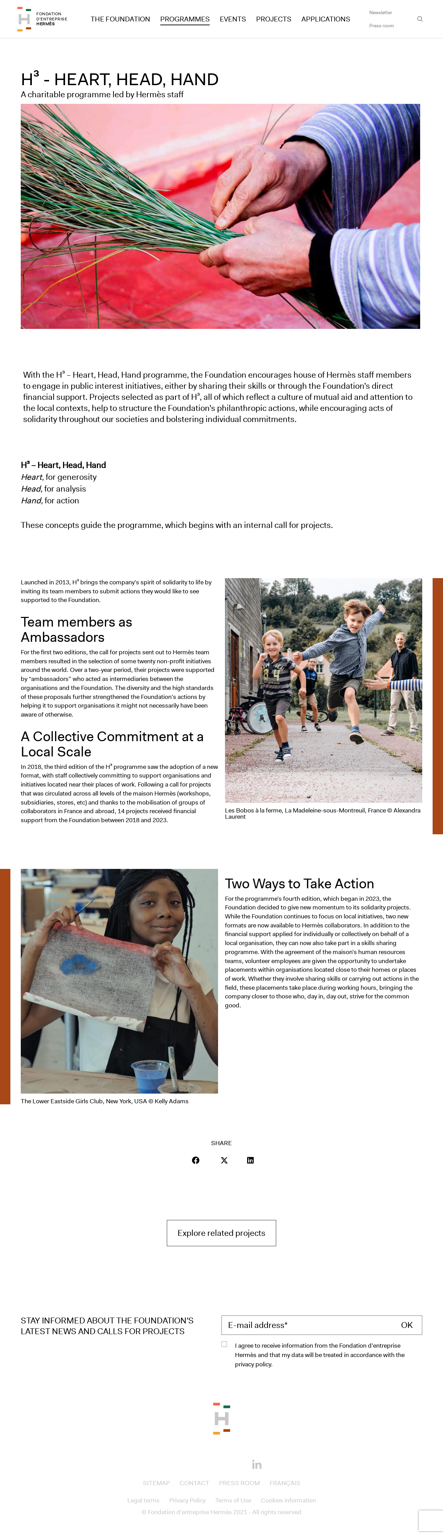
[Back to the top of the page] (221, 1418)
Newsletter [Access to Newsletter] (380, 12)
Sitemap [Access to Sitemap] (156, 1483)
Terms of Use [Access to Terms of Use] (233, 1500)
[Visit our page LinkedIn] (250, 1160)
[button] (195, 1160)
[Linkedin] (257, 1465)
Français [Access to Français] (285, 1483)
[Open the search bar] (420, 19)
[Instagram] (210, 1463)
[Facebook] (186, 1463)
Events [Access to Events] (233, 19)
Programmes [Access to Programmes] (185, 19)
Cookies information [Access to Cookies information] (288, 1500)
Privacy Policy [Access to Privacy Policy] (187, 1500)
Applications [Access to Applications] (325, 19)
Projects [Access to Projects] (273, 19)
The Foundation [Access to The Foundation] (120, 19)
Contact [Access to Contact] (194, 1483)
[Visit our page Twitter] (224, 1160)
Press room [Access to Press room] (381, 26)
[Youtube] (233, 1463)
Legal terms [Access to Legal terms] (143, 1500)
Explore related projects (227, 1233)
